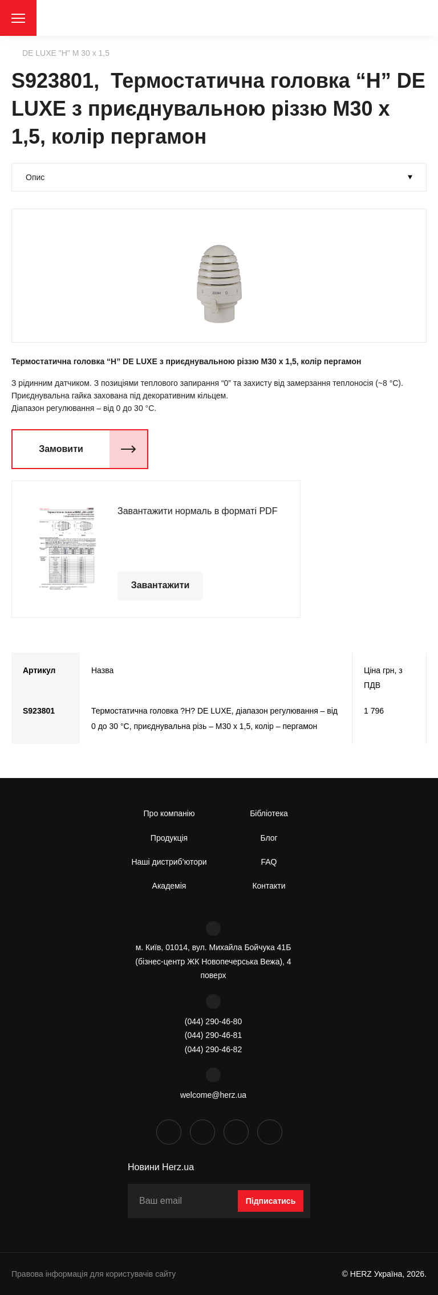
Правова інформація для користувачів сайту (93, 1273)
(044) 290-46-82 (213, 1049)
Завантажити (160, 585)
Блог (268, 837)
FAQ (269, 861)
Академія (169, 885)
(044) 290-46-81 (213, 1035)
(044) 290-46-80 (213, 1021)
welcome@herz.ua (213, 1094)
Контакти (268, 885)
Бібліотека (269, 813)
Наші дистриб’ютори (168, 861)
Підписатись (271, 1201)
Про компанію (169, 813)
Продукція (169, 837)
